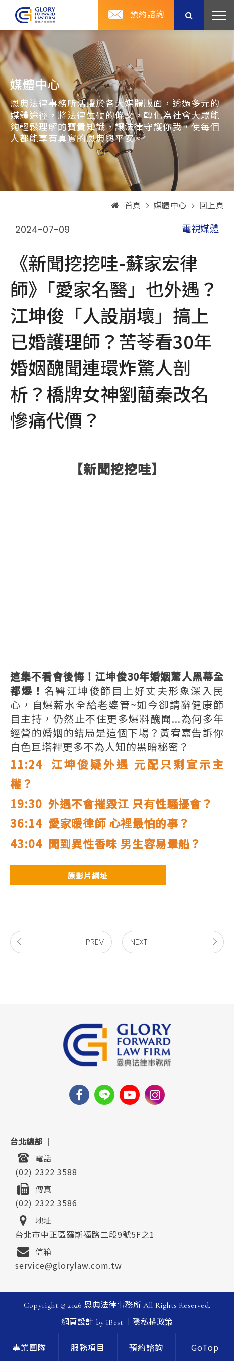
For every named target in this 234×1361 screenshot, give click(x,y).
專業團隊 (29, 1348)
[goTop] (205, 1347)
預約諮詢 (147, 15)
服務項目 (88, 1348)
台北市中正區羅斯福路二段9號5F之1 (85, 1233)
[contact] (147, 1347)
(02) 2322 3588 (46, 1171)
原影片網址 (88, 875)
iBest (114, 1322)
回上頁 (211, 206)
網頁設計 (77, 1322)
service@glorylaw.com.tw (68, 1264)
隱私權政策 (152, 1322)
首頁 (126, 206)
